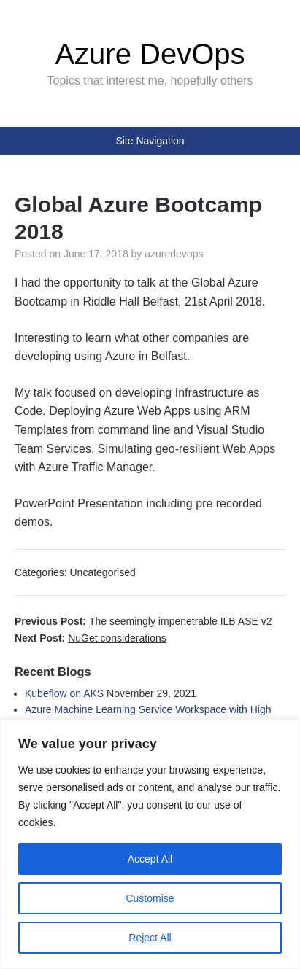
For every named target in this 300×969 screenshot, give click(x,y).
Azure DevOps (150, 54)
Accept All (150, 859)
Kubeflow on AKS (64, 693)
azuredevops (174, 254)
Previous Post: (143, 621)
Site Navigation (149, 141)
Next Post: (90, 638)
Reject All (149, 937)
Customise (150, 898)
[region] (150, 844)
